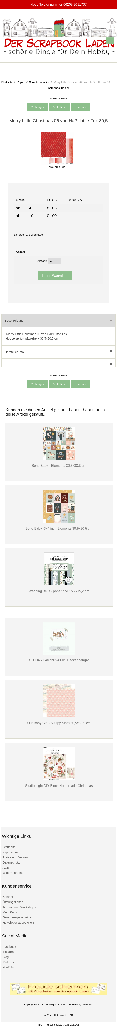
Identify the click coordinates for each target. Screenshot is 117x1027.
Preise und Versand (15, 857)
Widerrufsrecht (12, 872)
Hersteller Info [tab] (58, 352)
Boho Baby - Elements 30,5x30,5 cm (59, 465)
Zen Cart (87, 1004)
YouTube (8, 967)
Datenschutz (11, 862)
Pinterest (8, 962)
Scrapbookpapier (39, 82)
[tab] (58, 363)
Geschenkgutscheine (16, 917)
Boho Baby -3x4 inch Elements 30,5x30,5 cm (59, 528)
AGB (5, 867)
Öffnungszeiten (12, 902)
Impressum (10, 852)
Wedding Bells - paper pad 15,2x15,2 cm (59, 591)
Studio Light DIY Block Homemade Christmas (59, 786)
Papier (21, 82)
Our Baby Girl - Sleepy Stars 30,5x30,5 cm (58, 723)
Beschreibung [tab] (58, 320)
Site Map (47, 1015)
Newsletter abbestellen (18, 922)
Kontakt (7, 897)
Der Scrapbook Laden (55, 1004)
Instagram (9, 951)
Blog (5, 957)
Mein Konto (10, 912)
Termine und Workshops (19, 907)
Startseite (7, 82)
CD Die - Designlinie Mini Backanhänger (59, 660)
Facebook (9, 946)
